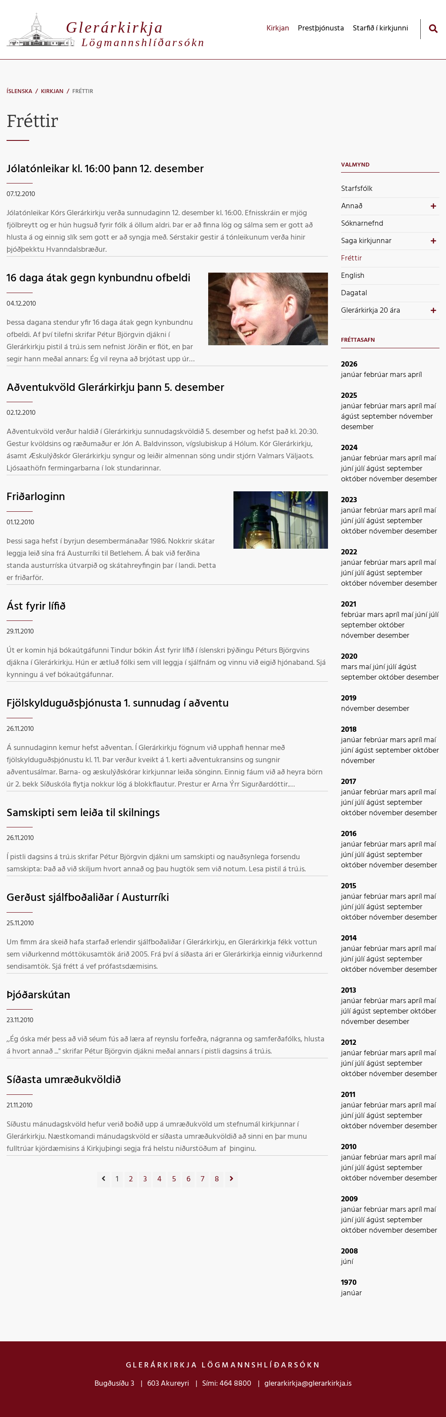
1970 (349, 1283)
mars (399, 375)
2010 (349, 1147)
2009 (349, 1199)
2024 (349, 448)
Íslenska (19, 92)
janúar (352, 375)
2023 (349, 500)
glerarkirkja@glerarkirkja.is (307, 1383)
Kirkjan (52, 92)
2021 (348, 604)
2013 (348, 990)
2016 (349, 834)
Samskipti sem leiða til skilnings (83, 813)
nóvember (416, 416)
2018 (349, 730)
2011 (348, 1095)
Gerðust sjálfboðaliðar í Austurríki (88, 898)
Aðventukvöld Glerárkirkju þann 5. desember (115, 388)
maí (430, 406)
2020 (349, 656)
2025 (349, 396)
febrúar (377, 375)
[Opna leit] (433, 28)
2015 (348, 886)
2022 (349, 552)
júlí (360, 469)
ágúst (351, 416)
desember (357, 427)
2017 (348, 782)
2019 (349, 698)
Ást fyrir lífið (36, 607)
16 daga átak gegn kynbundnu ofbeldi (98, 278)
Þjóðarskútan (38, 995)
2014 (349, 938)
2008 (349, 1251)
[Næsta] (231, 1179)
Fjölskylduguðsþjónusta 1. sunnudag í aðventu (118, 704)
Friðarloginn (36, 497)
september (380, 416)
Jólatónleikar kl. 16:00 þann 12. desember (105, 169)
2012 (348, 1043)
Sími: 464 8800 (226, 1383)
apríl (415, 375)
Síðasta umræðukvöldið (64, 1080)
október (355, 479)
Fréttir (82, 92)
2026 (349, 364)
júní (348, 469)
